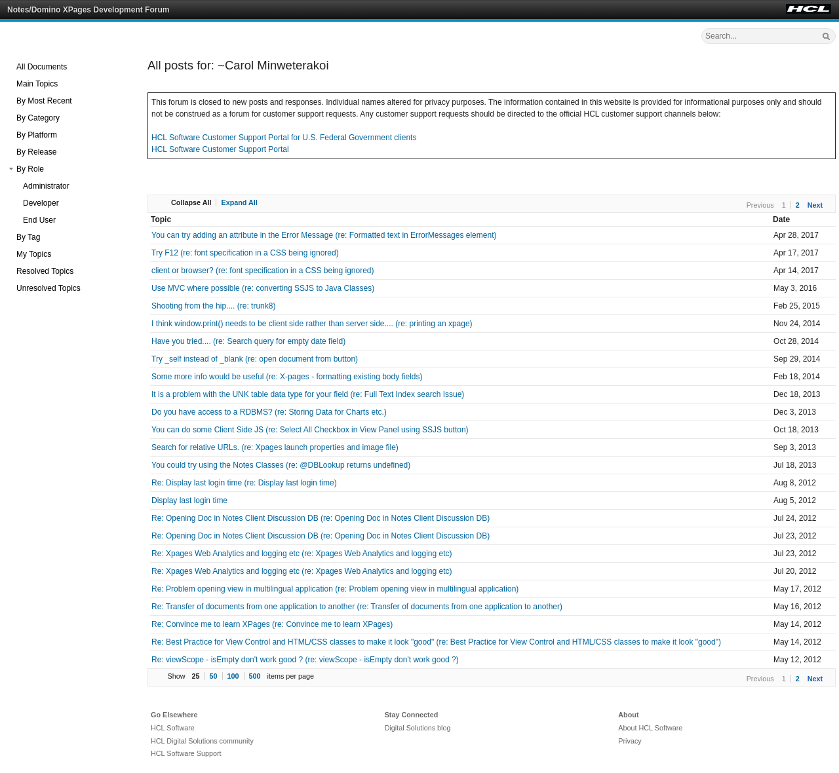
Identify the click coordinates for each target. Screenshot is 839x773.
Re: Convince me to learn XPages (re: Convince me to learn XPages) (272, 624)
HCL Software (173, 728)
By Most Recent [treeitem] (44, 100)
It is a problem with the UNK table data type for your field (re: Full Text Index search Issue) (307, 394)
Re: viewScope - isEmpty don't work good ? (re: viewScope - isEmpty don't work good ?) (305, 659)
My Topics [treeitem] (33, 254)
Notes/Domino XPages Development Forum (88, 9)
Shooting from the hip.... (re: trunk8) (213, 306)
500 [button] (255, 676)
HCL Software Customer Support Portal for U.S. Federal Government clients (283, 137)
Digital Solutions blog (418, 728)
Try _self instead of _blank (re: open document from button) (254, 359)
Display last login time (189, 500)
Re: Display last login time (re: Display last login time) (244, 482)
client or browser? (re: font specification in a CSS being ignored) (262, 270)
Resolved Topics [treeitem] (44, 271)
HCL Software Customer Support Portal (220, 149)
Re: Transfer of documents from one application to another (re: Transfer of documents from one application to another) (356, 606)
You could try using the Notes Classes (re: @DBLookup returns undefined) (280, 465)
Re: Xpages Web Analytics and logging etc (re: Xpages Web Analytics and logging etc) (301, 553)
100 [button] (233, 676)
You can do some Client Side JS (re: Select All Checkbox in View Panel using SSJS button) (310, 429)
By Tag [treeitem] (28, 237)
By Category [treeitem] (38, 118)
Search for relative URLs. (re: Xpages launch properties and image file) (275, 447)
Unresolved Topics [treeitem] (48, 288)
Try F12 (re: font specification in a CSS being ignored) (245, 252)
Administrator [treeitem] (46, 186)
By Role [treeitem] (30, 169)
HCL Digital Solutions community (202, 741)
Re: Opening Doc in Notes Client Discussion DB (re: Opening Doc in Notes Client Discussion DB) (320, 518)
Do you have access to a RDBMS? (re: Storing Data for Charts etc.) (269, 412)
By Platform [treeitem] (36, 135)
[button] (11, 169)
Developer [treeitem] (41, 203)
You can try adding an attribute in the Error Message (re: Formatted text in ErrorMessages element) (323, 235)
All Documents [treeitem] (41, 66)
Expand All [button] (239, 202)
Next (815, 205)
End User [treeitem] (39, 220)
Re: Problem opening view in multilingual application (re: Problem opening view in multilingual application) (334, 589)
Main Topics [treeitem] (37, 83)
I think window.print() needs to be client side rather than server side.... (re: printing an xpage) (312, 323)
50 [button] (214, 676)
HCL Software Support (186, 753)
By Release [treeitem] (36, 152)
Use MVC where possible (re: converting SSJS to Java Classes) (262, 288)
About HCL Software (650, 728)
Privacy (629, 741)
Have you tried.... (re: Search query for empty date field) (248, 341)
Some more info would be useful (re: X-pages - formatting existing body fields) (287, 376)
